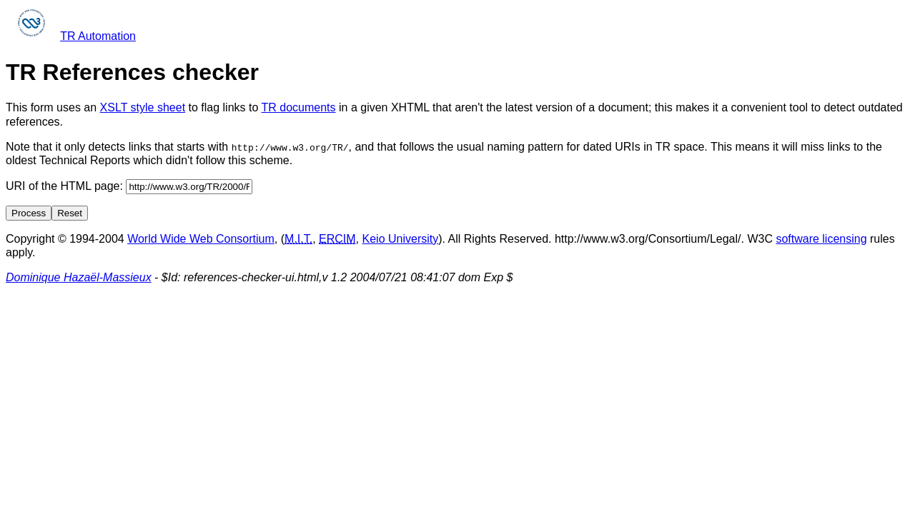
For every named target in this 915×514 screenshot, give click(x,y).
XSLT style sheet (142, 107)
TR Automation (98, 36)
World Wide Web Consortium (200, 238)
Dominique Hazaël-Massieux (79, 277)
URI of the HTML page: (129, 185)
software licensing (821, 238)
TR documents (299, 107)
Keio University (400, 238)
